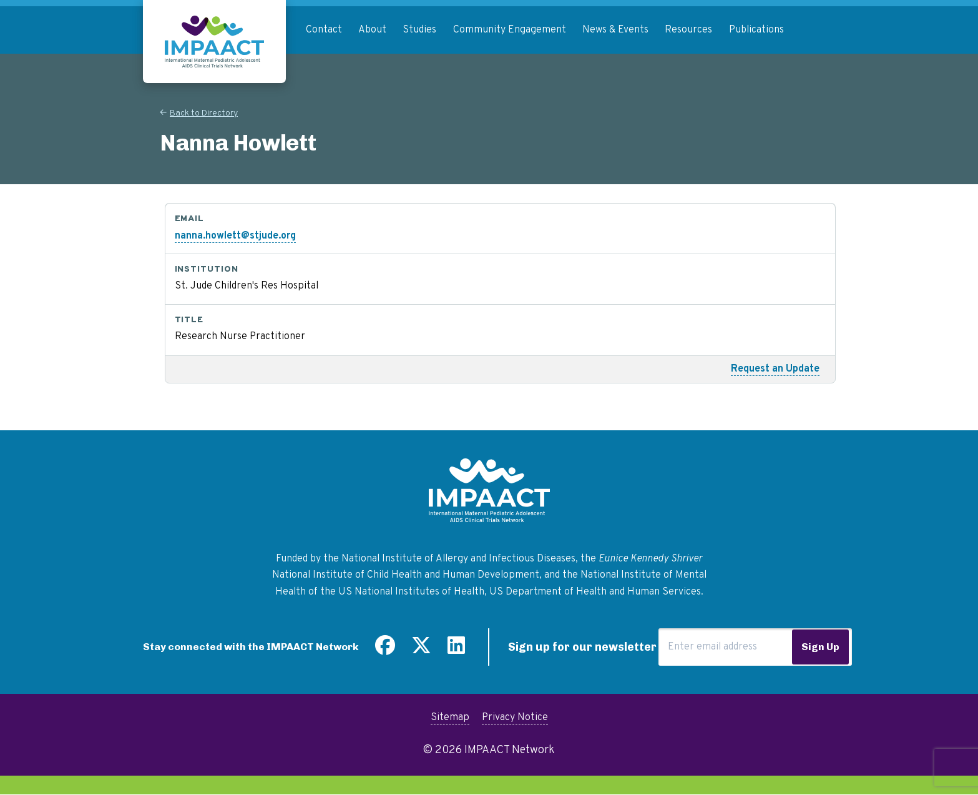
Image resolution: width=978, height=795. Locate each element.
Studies (419, 30)
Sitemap (450, 717)
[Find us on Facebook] (385, 650)
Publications (756, 30)
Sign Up (820, 647)
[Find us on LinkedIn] (456, 650)
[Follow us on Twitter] (421, 650)
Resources (688, 30)
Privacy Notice (515, 717)
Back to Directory (204, 113)
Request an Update (775, 369)
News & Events (615, 30)
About (372, 30)
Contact (324, 30)
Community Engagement (509, 30)
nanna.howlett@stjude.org (235, 236)
